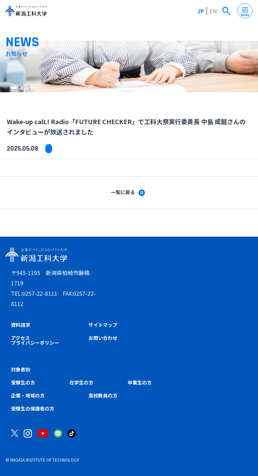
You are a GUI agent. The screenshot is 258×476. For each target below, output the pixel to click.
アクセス (20, 337)
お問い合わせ (103, 337)
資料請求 (20, 324)
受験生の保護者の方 (32, 408)
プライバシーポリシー (35, 342)
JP (200, 11)
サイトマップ (103, 324)
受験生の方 (23, 382)
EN (213, 11)
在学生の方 (81, 382)
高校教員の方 (103, 395)
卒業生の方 (140, 382)
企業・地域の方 (28, 395)
